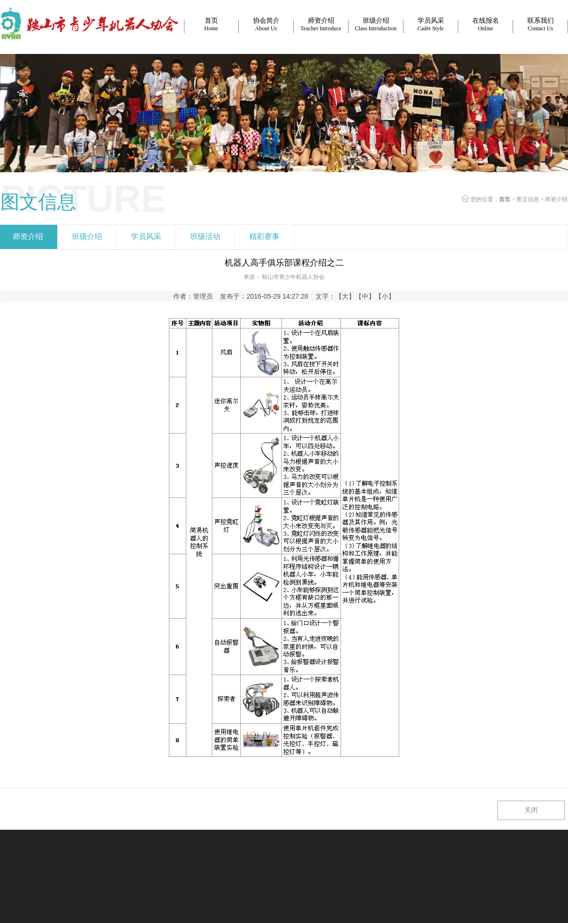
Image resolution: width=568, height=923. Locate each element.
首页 (211, 24)
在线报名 (485, 24)
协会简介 (266, 24)
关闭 (531, 810)
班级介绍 (375, 24)
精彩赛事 (264, 236)
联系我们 (540, 24)
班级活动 (205, 236)
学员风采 (431, 24)
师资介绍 (320, 24)
